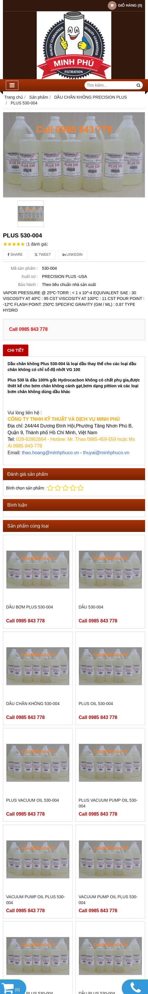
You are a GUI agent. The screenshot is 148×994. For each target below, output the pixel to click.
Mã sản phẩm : (24, 268)
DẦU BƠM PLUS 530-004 (29, 607)
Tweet (42, 255)
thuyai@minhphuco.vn (106, 452)
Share (15, 255)
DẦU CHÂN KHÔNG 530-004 (32, 703)
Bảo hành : (28, 284)
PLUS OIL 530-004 (96, 703)
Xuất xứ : (29, 276)
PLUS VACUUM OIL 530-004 (32, 800)
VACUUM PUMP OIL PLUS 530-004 (35, 899)
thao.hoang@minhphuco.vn (50, 452)
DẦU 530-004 (91, 607)
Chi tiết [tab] (15, 350)
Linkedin (73, 255)
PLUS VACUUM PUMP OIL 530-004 (108, 803)
